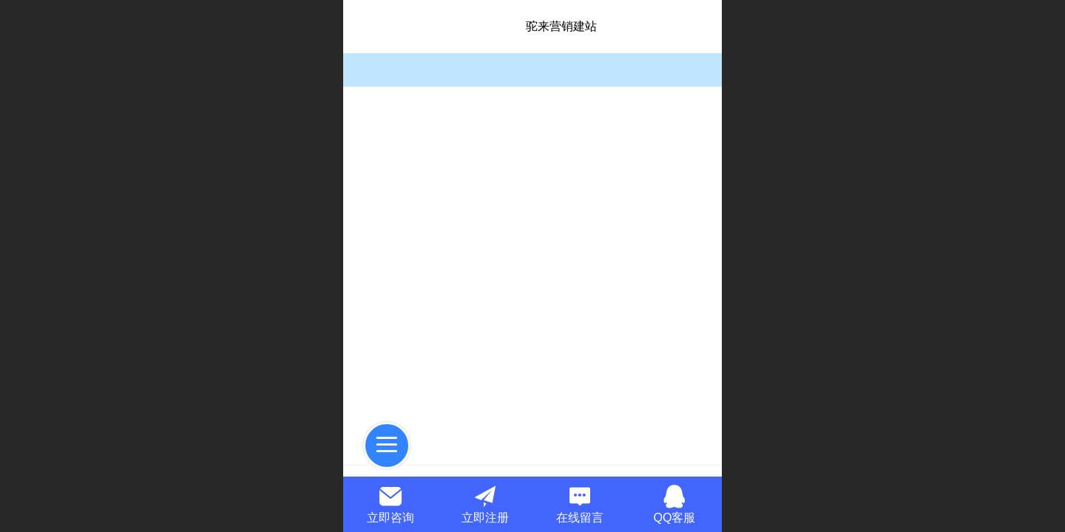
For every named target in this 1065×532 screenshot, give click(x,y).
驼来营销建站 (561, 26)
